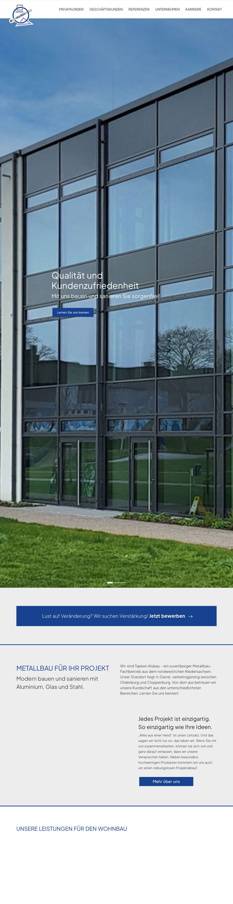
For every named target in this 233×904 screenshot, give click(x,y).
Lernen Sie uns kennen (73, 312)
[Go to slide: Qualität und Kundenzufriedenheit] (110, 582)
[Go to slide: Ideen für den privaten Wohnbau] (116, 582)
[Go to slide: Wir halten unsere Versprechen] (123, 582)
